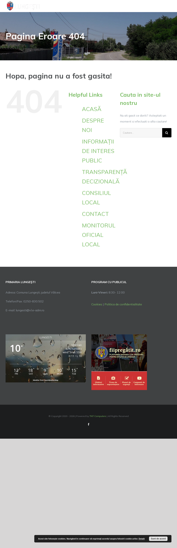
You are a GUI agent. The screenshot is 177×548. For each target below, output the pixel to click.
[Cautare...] (141, 132)
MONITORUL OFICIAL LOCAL (98, 235)
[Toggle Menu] (169, 6)
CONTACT (95, 213)
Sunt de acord (158, 538)
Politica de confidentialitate (123, 304)
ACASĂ (91, 108)
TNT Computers (98, 416)
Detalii (142, 539)
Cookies (96, 304)
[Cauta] (166, 132)
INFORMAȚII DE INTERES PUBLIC (98, 151)
